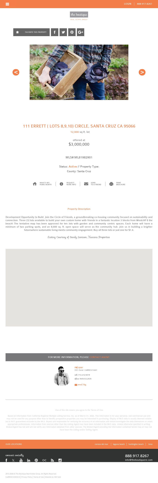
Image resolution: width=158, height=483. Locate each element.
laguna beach (119, 444)
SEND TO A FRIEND (96, 184)
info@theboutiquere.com (138, 460)
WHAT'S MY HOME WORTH (46, 184)
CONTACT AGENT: (99, 357)
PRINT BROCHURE (120, 184)
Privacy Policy (26, 477)
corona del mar (101, 444)
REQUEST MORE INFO (71, 184)
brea (150, 444)
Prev (15, 72)
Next (142, 72)
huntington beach (136, 444)
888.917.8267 (144, 3)
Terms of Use (97, 410)
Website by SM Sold (53, 477)
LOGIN (127, 3)
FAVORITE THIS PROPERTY (35, 32)
